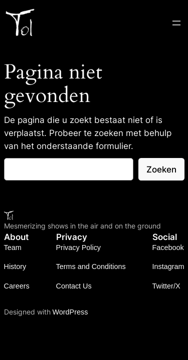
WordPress (70, 312)
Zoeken (161, 169)
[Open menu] (176, 23)
